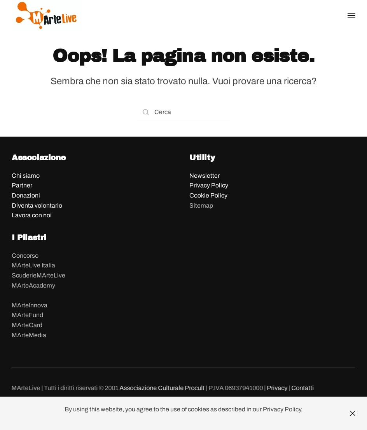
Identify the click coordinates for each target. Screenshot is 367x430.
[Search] (183, 112)
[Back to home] (47, 15)
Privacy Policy (208, 185)
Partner (22, 185)
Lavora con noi (32, 215)
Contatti (302, 388)
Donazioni (26, 195)
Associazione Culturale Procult (162, 388)
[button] (351, 15)
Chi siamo (26, 175)
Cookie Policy (208, 195)
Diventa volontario (37, 205)
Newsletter (204, 175)
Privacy (276, 388)
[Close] (352, 413)
